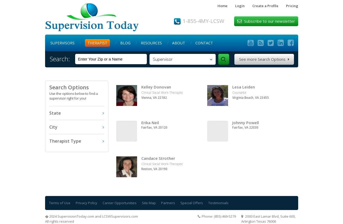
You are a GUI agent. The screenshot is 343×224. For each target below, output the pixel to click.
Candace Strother (158, 158)
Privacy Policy (86, 202)
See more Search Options (264, 59)
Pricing (292, 5)
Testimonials (218, 202)
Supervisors (62, 42)
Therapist (97, 42)
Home (223, 5)
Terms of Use (59, 202)
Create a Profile (265, 5)
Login (240, 5)
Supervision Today (92, 17)
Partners (168, 202)
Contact (204, 42)
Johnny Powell (245, 122)
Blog (125, 42)
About (178, 42)
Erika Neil (150, 122)
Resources (151, 42)
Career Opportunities (120, 202)
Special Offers (191, 202)
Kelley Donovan (156, 87)
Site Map (149, 202)
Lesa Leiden (243, 87)
